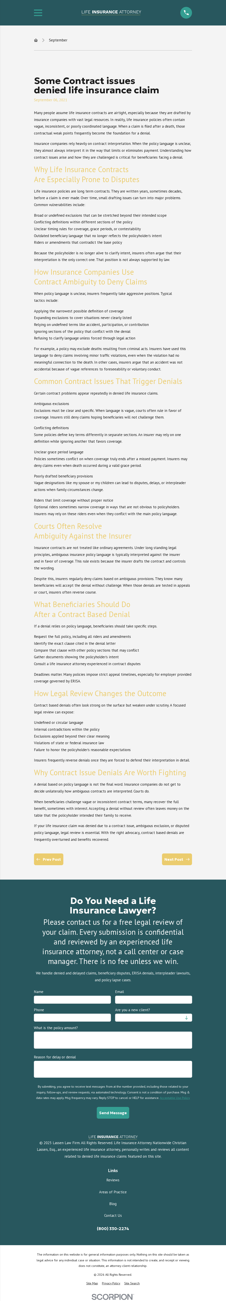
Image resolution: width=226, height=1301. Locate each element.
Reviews (112, 1180)
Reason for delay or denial (55, 1057)
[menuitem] (92, 1283)
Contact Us (113, 1215)
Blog (113, 1203)
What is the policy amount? (56, 1028)
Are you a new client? (132, 1010)
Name (38, 992)
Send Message (113, 1112)
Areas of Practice (113, 1192)
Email (119, 992)
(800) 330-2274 (113, 1229)
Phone (39, 1010)
